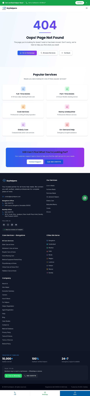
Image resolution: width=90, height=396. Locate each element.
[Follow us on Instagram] (8, 224)
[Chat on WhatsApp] (45, 393)
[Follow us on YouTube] (16, 224)
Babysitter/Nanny (51, 204)
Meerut (49, 269)
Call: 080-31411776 (54, 162)
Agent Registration (7, 310)
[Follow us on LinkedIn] (12, 224)
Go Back (66, 53)
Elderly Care (50, 200)
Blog (3, 317)
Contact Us (5, 325)
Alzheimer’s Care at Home (10, 248)
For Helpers (5, 302)
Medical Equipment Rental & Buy (12, 259)
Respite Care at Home (9, 252)
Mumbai (49, 247)
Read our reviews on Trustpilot (13, 229)
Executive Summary (8, 291)
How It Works (6, 298)
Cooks (48, 208)
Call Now (80, 3)
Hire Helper (5, 287)
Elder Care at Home (8, 244)
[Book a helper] (75, 393)
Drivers (48, 212)
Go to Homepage (27, 53)
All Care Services (8, 240)
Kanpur (49, 265)
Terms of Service (7, 340)
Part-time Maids (51, 193)
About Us (5, 283)
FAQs (3, 313)
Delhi (49, 251)
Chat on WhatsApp (13, 376)
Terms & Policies (7, 336)
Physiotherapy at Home (9, 263)
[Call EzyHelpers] (15, 393)
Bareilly (49, 273)
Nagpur (49, 258)
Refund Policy (6, 343)
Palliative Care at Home (9, 271)
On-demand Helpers (52, 197)
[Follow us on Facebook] (4, 224)
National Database (7, 328)
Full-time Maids (51, 189)
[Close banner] (86, 2)
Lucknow (50, 262)
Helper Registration (8, 306)
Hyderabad (51, 244)
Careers (4, 295)
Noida (49, 255)
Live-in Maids (50, 185)
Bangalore (50, 240)
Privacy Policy (6, 332)
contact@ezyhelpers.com (12, 196)
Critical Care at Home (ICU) (10, 267)
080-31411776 (9, 203)
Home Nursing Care (8, 256)
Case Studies (6, 321)
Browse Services (48, 53)
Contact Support (35, 162)
